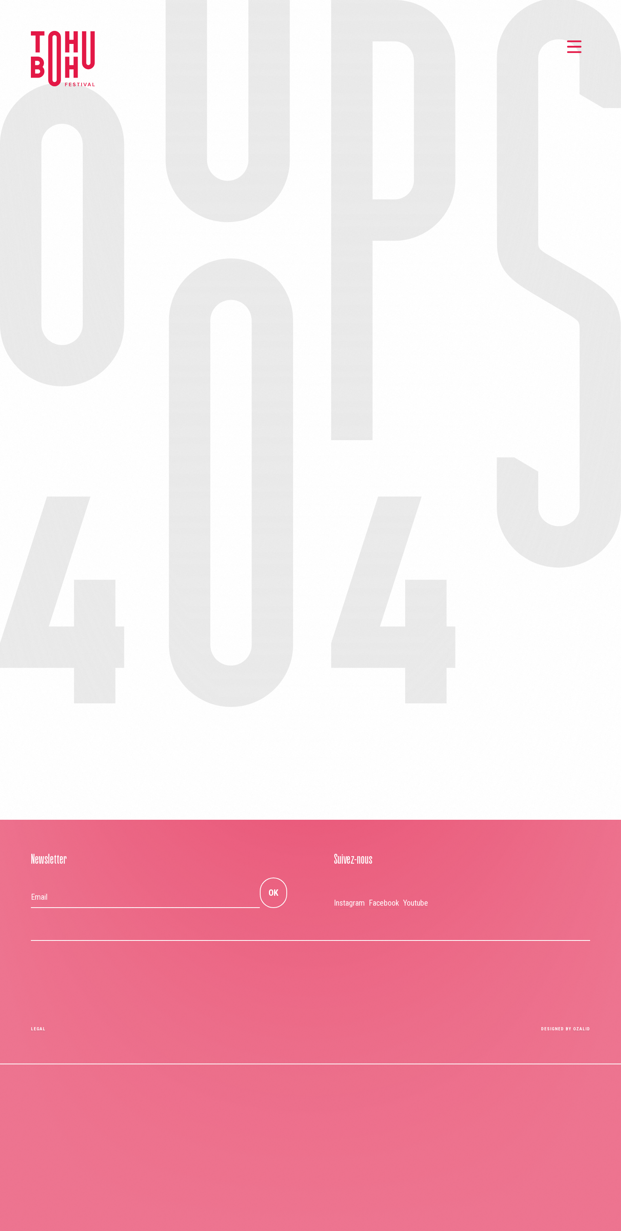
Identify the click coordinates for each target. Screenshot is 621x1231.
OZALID (581, 1029)
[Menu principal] (574, 47)
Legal (38, 1029)
